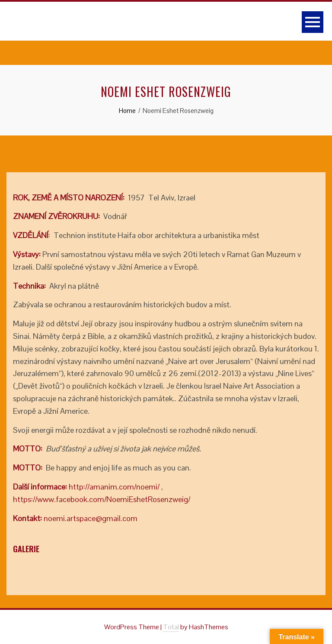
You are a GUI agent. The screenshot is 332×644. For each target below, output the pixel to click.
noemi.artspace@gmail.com (90, 518)
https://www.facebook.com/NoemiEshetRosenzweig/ (101, 499)
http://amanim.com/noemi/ (114, 487)
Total (171, 626)
